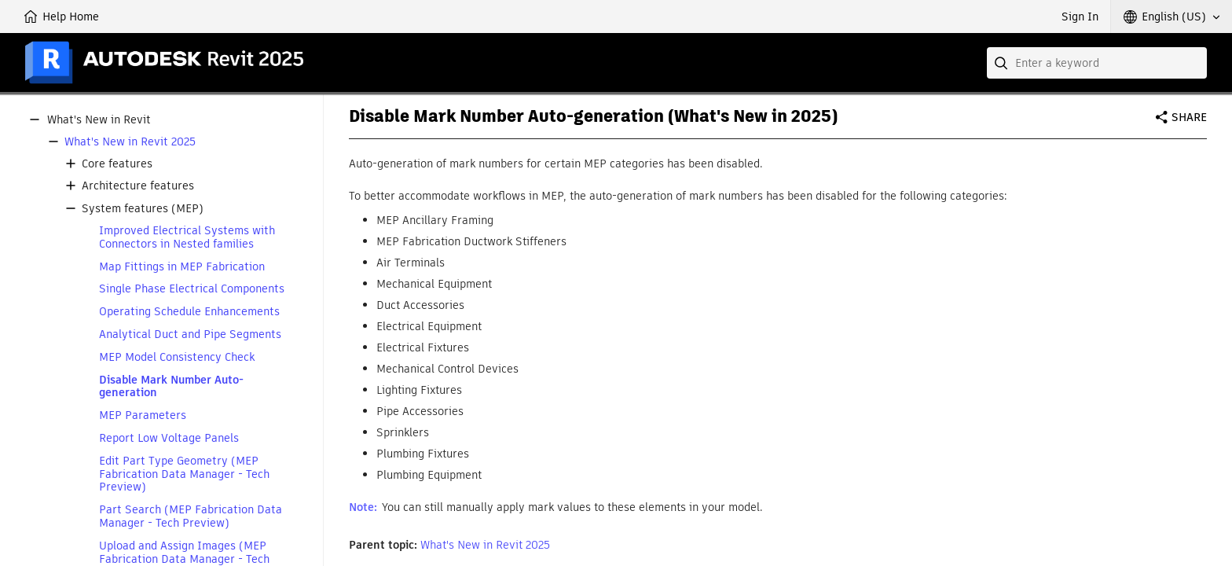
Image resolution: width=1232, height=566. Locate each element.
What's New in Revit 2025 (130, 142)
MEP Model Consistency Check (177, 357)
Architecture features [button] (138, 186)
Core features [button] (117, 164)
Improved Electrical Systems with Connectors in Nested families (187, 237)
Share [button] (1189, 117)
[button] (1171, 16)
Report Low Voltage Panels (169, 438)
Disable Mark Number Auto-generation (171, 386)
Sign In (1080, 16)
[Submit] (1002, 63)
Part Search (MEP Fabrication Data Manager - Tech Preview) (190, 516)
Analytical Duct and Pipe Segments (190, 334)
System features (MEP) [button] (143, 208)
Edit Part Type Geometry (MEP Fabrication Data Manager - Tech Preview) (184, 474)
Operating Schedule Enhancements (189, 311)
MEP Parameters (142, 415)
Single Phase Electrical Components (191, 289)
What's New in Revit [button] (99, 120)
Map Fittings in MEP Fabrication (182, 267)
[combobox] (1097, 63)
